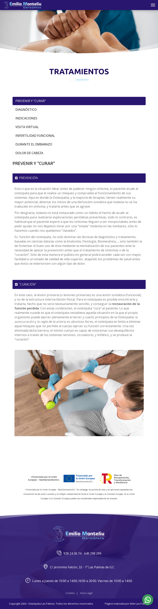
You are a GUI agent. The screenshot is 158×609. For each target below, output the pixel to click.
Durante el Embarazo (33, 144)
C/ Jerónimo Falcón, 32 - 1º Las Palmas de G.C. (79, 567)
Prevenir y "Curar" (30, 101)
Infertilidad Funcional (35, 135)
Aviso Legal (86, 593)
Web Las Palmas (139, 603)
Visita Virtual (27, 127)
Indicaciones (26, 118)
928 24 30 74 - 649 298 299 (79, 554)
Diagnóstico (26, 109)
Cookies (70, 593)
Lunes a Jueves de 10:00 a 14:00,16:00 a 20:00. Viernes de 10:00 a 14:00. (79, 581)
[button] (148, 600)
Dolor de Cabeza (29, 153)
